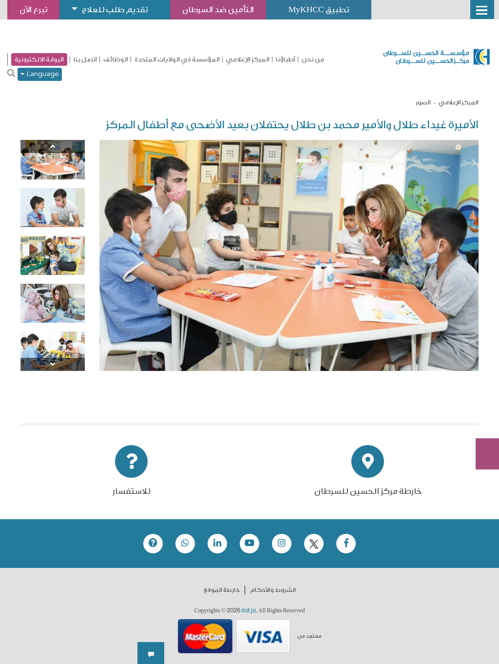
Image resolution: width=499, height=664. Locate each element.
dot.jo (248, 610)
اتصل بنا (85, 59)
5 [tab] (74, 357)
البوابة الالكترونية (39, 59)
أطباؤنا (285, 59)
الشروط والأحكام (273, 589)
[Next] (52, 364)
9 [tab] (74, 371)
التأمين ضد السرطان (230, 9)
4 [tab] (31, 342)
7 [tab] (45, 357)
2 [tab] (60, 342)
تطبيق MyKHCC (336, 9)
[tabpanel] (52, 159)
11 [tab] (45, 371)
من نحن (313, 59)
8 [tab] (31, 357)
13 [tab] (53, 386)
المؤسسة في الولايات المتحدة (177, 59)
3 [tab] (45, 342)
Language (39, 74)
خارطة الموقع (222, 589)
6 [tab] (60, 357)
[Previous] (52, 146)
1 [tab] (74, 342)
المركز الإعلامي (247, 59)
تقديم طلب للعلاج (121, 9)
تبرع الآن (482, 382)
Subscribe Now (482, 419)
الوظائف (115, 59)
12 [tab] (31, 371)
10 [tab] (60, 371)
